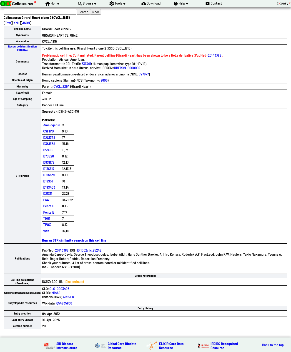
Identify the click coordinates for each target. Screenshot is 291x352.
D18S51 (48, 181)
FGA (46, 199)
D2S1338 (49, 137)
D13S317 (48, 168)
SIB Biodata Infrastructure (66, 345)
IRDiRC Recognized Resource (224, 345)
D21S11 (47, 193)
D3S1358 (49, 143)
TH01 (46, 218)
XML (17, 22)
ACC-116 (68, 297)
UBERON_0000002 (127, 67)
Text (8, 22)
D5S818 (48, 150)
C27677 (144, 74)
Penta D (48, 206)
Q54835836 (64, 303)
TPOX (47, 224)
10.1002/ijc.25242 (89, 250)
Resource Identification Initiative (22, 48)
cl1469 (55, 292)
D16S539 (49, 174)
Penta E (48, 212)
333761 (86, 63)
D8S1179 (48, 162)
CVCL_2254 (61, 86)
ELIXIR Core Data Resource (171, 345)
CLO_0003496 (59, 288)
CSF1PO (48, 131)
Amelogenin (51, 125)
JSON (26, 22)
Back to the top (273, 345)
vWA (46, 231)
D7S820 (48, 156)
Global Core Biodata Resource (122, 345)
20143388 (214, 55)
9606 (104, 80)
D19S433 (49, 187)
